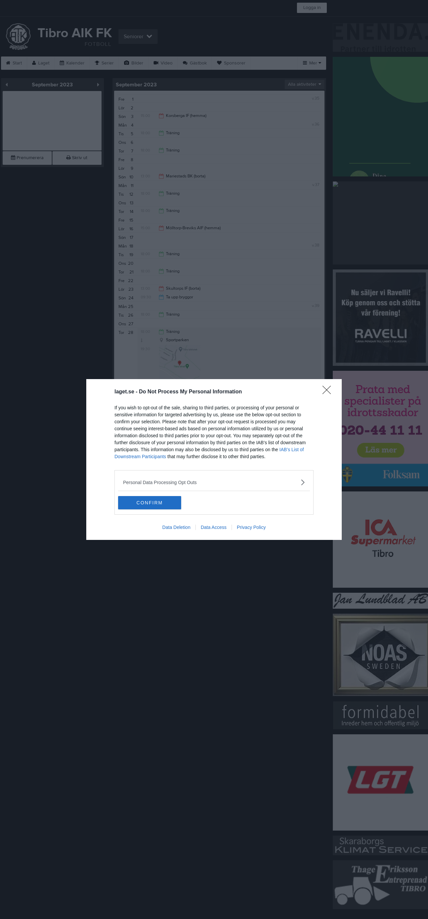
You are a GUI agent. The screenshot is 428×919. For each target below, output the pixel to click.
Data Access (214, 527)
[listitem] (214, 482)
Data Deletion (176, 527)
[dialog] (214, 459)
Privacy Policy (251, 527)
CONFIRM (149, 502)
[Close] (328, 392)
